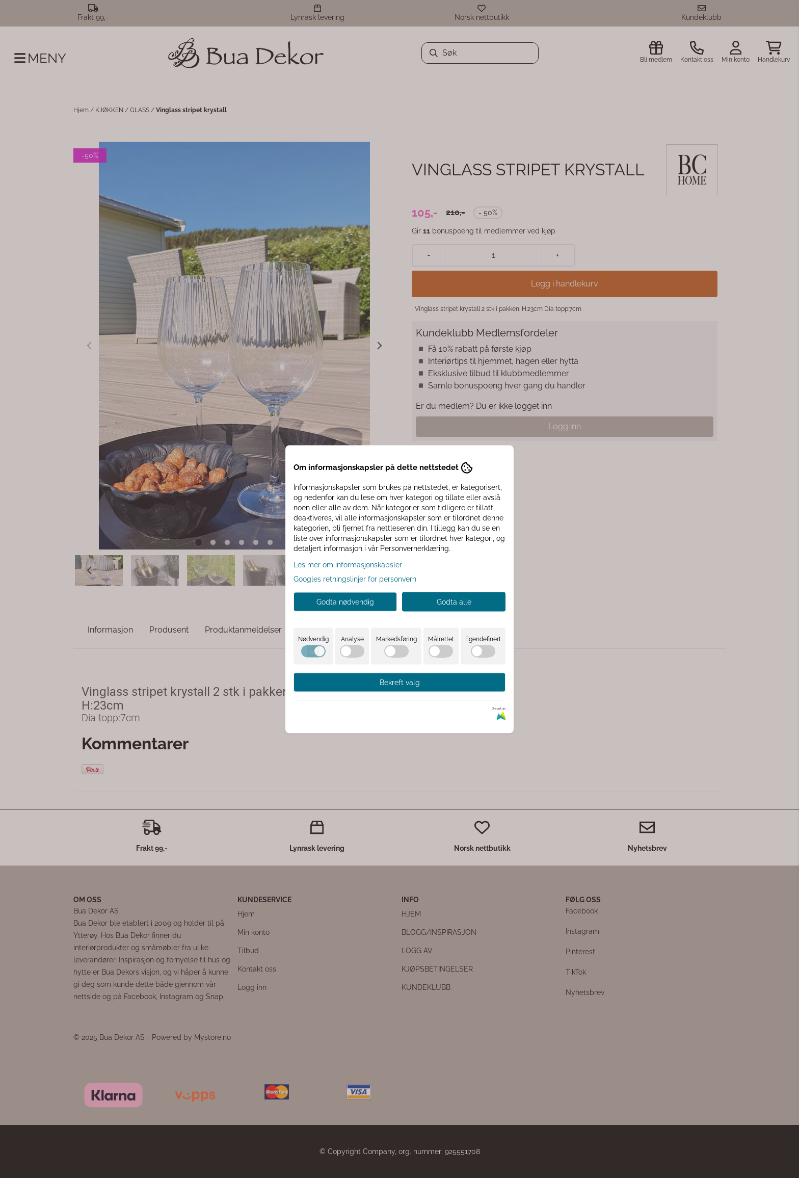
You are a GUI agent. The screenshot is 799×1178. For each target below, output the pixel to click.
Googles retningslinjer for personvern (355, 578)
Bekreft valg (400, 682)
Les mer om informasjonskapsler (348, 564)
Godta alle (454, 601)
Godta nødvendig (345, 601)
